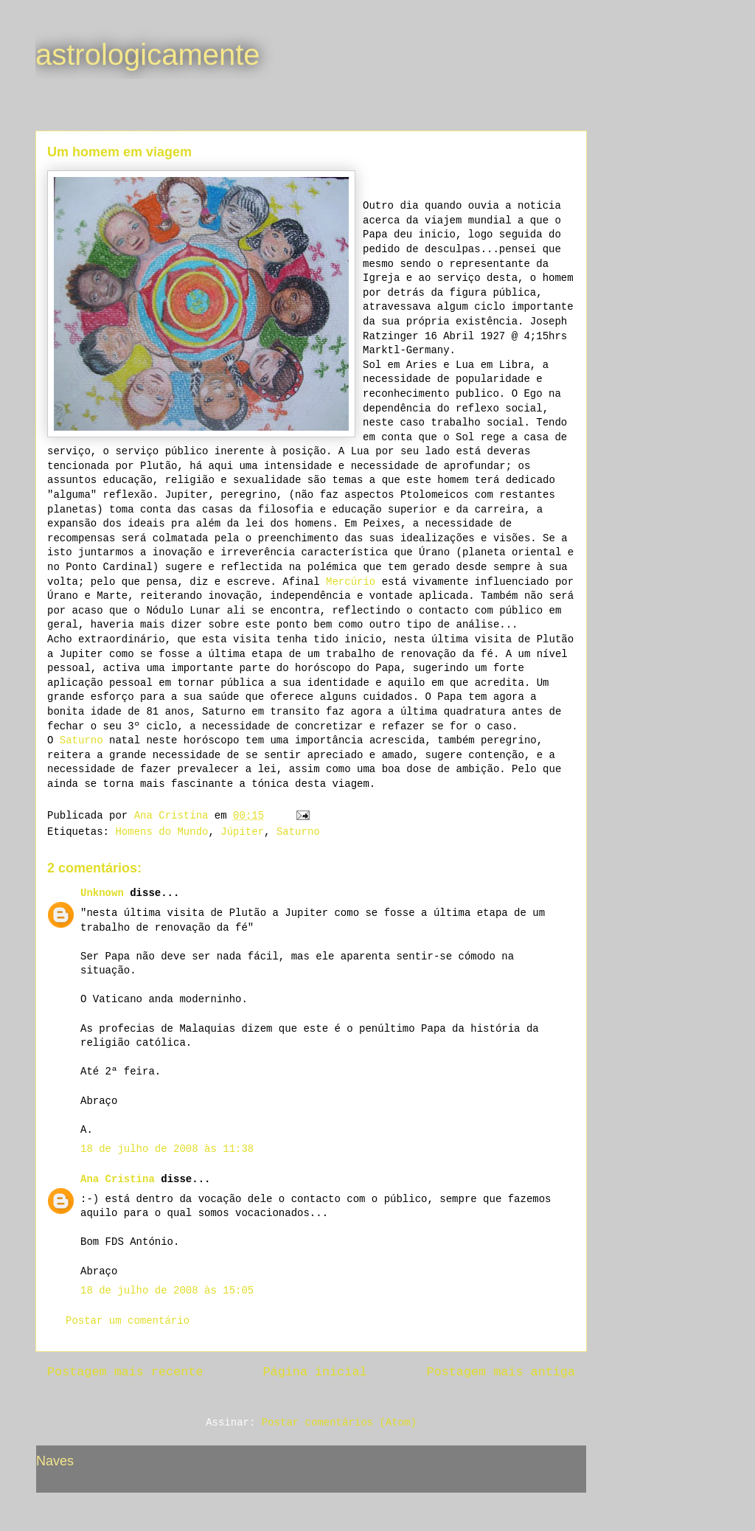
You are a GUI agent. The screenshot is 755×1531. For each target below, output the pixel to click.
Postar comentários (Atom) (339, 1422)
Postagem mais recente (125, 1372)
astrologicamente (147, 54)
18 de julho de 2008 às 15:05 (167, 1290)
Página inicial (315, 1372)
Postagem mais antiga (501, 1372)
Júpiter (242, 832)
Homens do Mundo (161, 832)
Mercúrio (350, 582)
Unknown (102, 893)
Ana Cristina (117, 1179)
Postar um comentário (127, 1321)
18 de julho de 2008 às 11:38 (167, 1149)
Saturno (81, 740)
